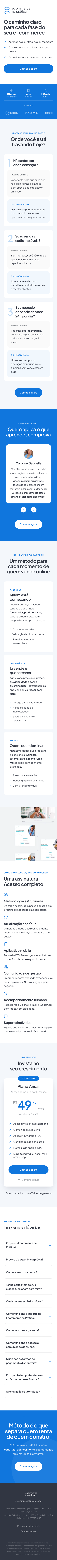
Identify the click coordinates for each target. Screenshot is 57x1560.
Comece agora (28, 68)
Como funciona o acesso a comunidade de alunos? (22, 1344)
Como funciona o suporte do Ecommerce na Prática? (23, 1315)
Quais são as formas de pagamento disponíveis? (21, 1361)
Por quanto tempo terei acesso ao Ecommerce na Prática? (25, 1377)
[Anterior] (23, 509)
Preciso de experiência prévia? (24, 1259)
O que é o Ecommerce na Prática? (21, 1245)
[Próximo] (33, 509)
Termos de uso (28, 1531)
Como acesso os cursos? (21, 1272)
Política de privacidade (28, 1526)
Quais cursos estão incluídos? (24, 1301)
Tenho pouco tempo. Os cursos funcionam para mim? (24, 1286)
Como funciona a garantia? (22, 1330)
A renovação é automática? (23, 1391)
